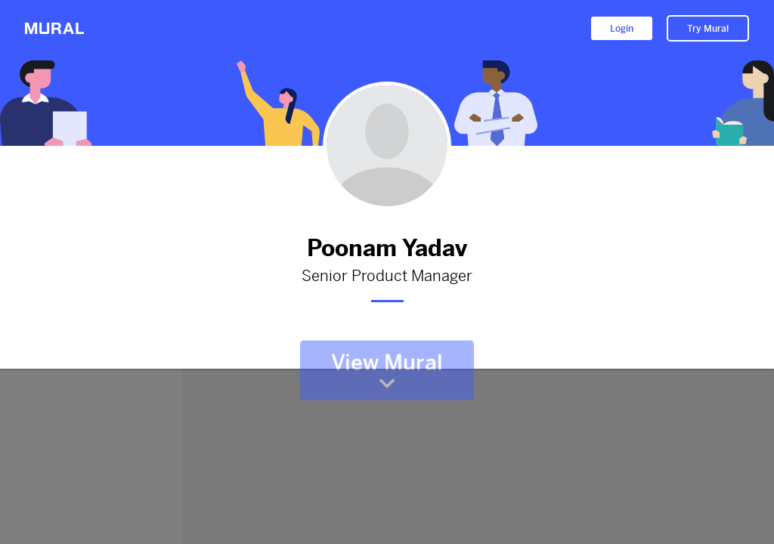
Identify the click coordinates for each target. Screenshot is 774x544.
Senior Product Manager (387, 276)
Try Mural (708, 29)
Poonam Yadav (387, 248)
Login (621, 29)
